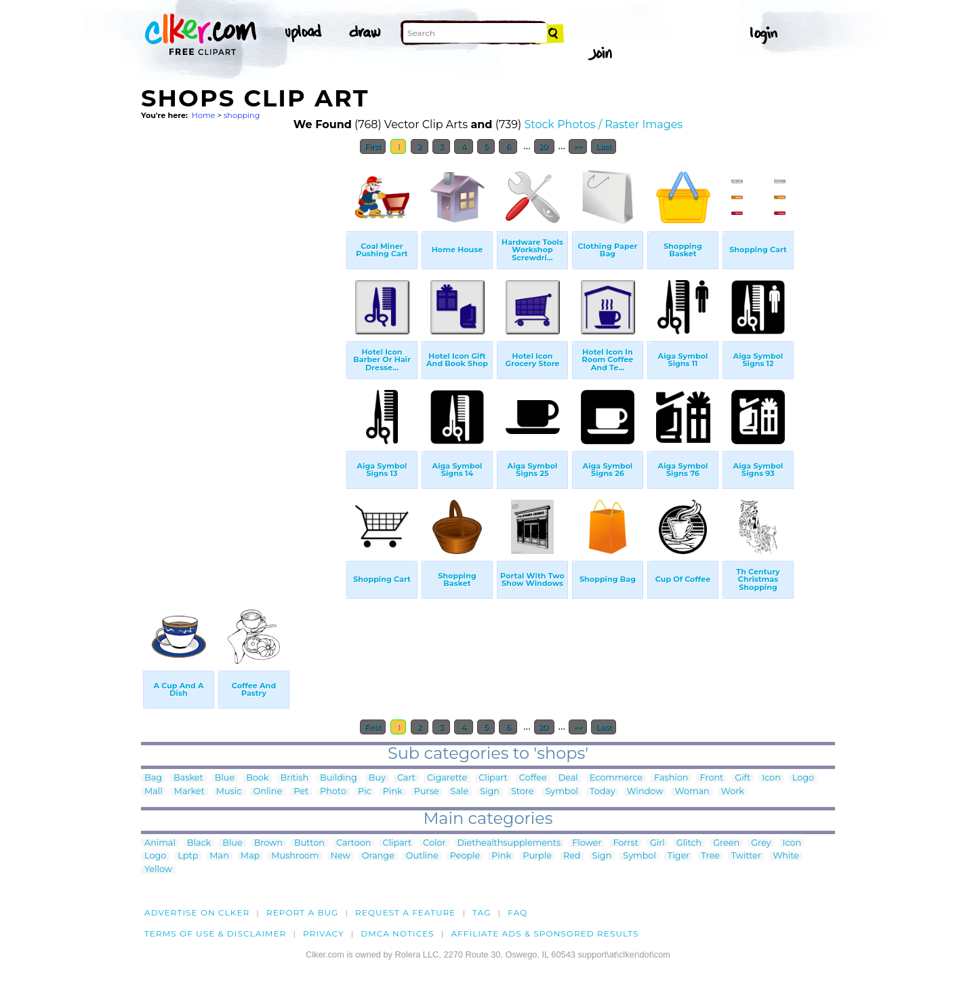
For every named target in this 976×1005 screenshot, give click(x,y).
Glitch (689, 843)
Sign (490, 791)
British (295, 778)
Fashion (671, 778)
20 (544, 146)
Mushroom (295, 856)
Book (257, 778)
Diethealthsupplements (509, 843)
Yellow (158, 869)
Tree (710, 856)
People (465, 856)
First (373, 146)
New (340, 856)
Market (189, 791)
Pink (393, 791)
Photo (333, 791)
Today (602, 791)
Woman (691, 791)
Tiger (678, 856)
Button (309, 843)
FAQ (517, 912)
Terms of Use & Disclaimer (215, 933)
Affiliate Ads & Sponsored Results (544, 933)
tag (481, 912)
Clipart (493, 778)
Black (199, 843)
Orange (378, 856)
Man (218, 856)
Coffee (533, 778)
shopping (242, 115)
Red (572, 856)
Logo (803, 778)
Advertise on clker (196, 912)
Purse (426, 791)
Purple (537, 856)
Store (522, 791)
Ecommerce (616, 778)
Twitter (746, 856)
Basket (188, 778)
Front (711, 778)
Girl (657, 843)
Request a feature (405, 912)
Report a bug (302, 912)
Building (338, 778)
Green (726, 843)
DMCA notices (397, 933)
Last (603, 146)
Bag (153, 778)
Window (645, 791)
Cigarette (447, 778)
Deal (568, 778)
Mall (153, 791)
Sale (460, 791)
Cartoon (353, 843)
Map (250, 856)
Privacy (323, 933)
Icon (771, 778)
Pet (300, 791)
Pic (364, 791)
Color (434, 843)
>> (577, 146)
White (786, 856)
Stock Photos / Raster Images (603, 124)
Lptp (188, 856)
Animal (160, 843)
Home (204, 115)
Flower (586, 843)
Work (732, 791)
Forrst (625, 843)
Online (268, 791)
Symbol (561, 791)
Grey (761, 843)
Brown (268, 843)
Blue (225, 778)
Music (229, 791)
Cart (406, 778)
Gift (742, 778)
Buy (377, 778)
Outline (422, 856)
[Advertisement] (242, 364)
